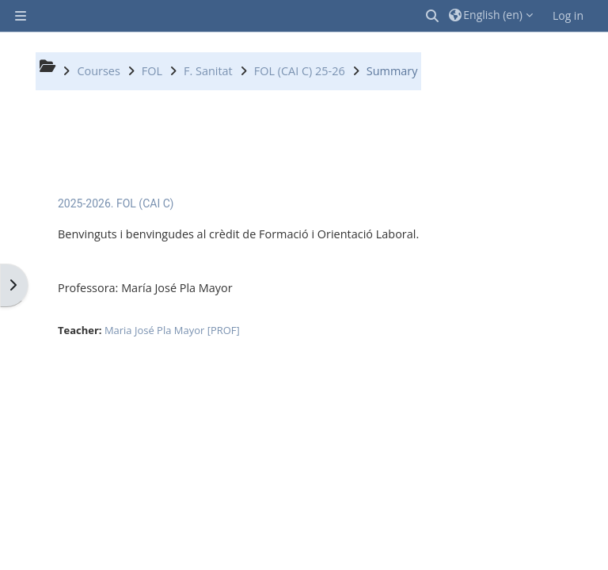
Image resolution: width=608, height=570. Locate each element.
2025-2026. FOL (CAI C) (116, 203)
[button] (433, 16)
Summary (392, 70)
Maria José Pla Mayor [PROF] (172, 330)
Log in (568, 15)
